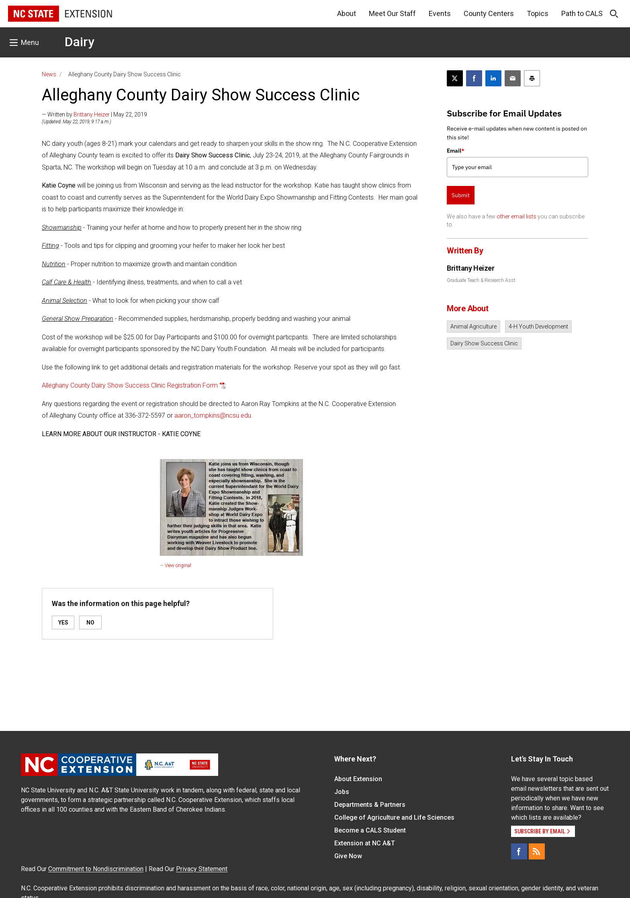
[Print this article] (532, 78)
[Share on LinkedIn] (493, 78)
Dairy (79, 41)
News (49, 74)
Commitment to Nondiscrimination (95, 869)
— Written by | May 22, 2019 (94, 114)
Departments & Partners (369, 804)
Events (440, 13)
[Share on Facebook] (474, 78)
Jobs (341, 792)
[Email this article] (513, 78)
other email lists (516, 216)
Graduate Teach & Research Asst (481, 280)
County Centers (489, 13)
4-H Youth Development (538, 326)
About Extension (358, 779)
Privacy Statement (201, 869)
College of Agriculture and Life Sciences (394, 817)
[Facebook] (519, 851)
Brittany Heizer (92, 114)
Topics (537, 13)
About (346, 13)
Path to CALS (582, 13)
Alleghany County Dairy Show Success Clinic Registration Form (130, 385)
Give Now (348, 856)
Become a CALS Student (370, 830)
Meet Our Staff (392, 13)
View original (178, 565)
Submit (461, 195)
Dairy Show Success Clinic (484, 343)
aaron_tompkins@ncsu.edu (212, 415)
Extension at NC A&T (364, 843)
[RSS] (537, 851)
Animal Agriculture (473, 326)
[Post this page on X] (455, 78)
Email (455, 150)
